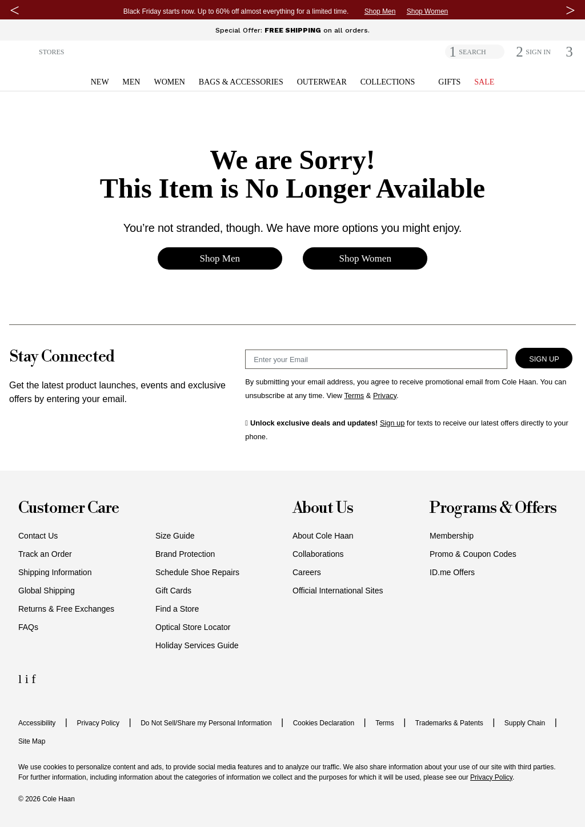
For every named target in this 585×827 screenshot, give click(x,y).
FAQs (28, 627)
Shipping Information (54, 572)
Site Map (31, 741)
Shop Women (427, 11)
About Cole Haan (323, 535)
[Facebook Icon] (33, 679)
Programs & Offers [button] (493, 508)
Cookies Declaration (323, 723)
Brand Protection (185, 554)
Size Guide (174, 535)
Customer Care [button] (68, 508)
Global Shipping (46, 590)
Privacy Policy (98, 723)
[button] (21, 51)
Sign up (392, 423)
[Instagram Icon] (28, 679)
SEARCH (472, 52)
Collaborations (318, 554)
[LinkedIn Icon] (21, 679)
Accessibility (36, 723)
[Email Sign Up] (376, 359)
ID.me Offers (452, 572)
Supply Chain (524, 723)
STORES (51, 52)
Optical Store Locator (193, 627)
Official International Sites (337, 590)
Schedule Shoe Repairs (197, 572)
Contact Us (38, 535)
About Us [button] (322, 508)
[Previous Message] (15, 10)
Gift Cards (173, 590)
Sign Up (544, 359)
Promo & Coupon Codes (473, 554)
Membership (452, 535)
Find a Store (177, 608)
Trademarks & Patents (449, 723)
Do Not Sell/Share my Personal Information (206, 723)
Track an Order (45, 554)
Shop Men (380, 11)
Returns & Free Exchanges (66, 608)
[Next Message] (570, 10)
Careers (306, 572)
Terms (384, 723)
